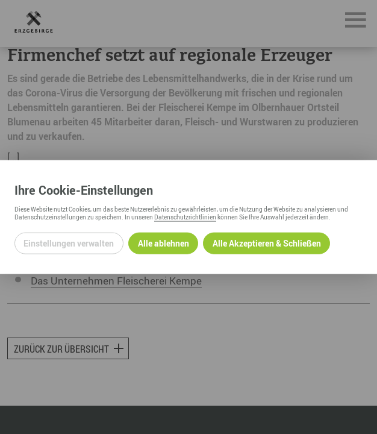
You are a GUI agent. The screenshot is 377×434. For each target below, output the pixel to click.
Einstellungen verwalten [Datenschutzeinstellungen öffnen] (68, 243)
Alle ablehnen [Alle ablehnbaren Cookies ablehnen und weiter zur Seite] (163, 243)
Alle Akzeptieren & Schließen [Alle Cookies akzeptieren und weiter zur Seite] (267, 243)
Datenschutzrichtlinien (185, 216)
